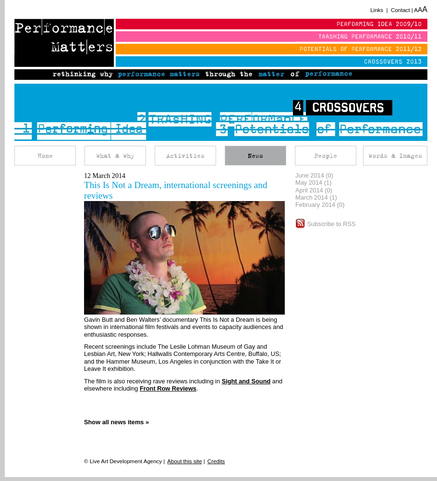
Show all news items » (116, 422)
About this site (184, 461)
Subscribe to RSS (325, 224)
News (255, 155)
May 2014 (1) (313, 182)
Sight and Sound (246, 381)
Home (45, 155)
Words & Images (395, 155)
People (325, 155)
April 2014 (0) (313, 190)
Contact (400, 10)
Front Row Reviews (168, 388)
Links (376, 10)
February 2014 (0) (319, 204)
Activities (185, 155)
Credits (216, 461)
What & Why (115, 155)
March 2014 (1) (316, 197)
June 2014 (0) (314, 175)
